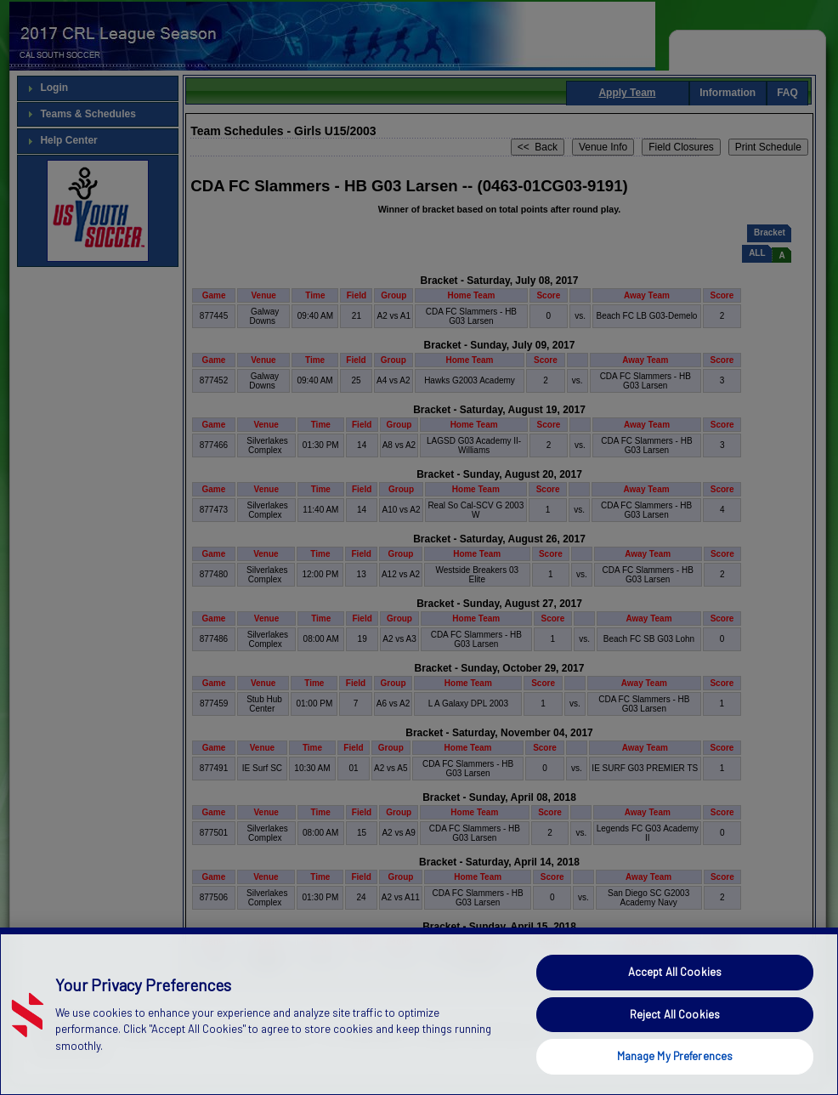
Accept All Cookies (675, 1003)
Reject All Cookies (675, 1045)
